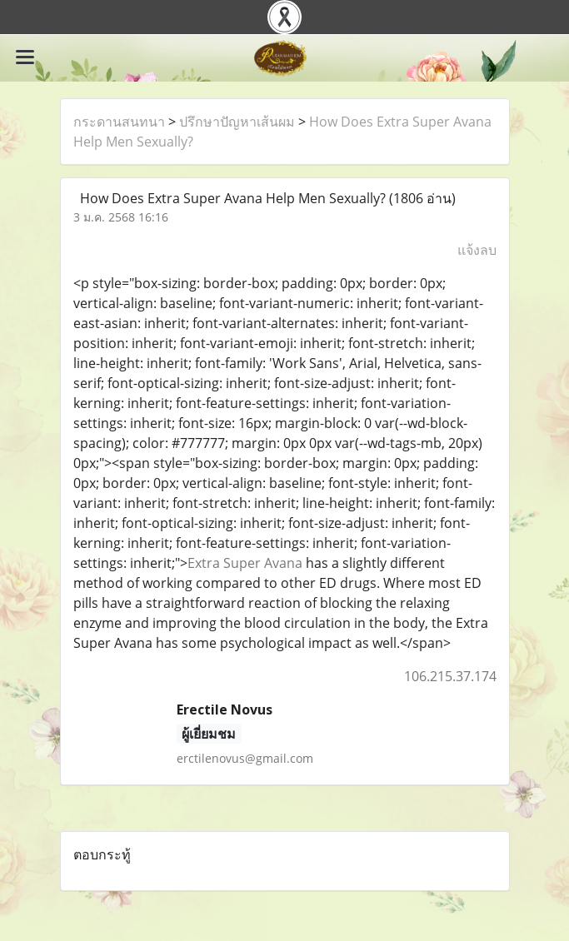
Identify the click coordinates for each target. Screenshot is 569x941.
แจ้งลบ (477, 250)
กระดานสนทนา (119, 121)
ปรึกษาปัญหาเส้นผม (237, 121)
